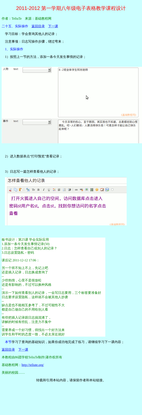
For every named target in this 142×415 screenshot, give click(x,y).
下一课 (53, 26)
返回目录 (38, 26)
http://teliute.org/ (33, 365)
